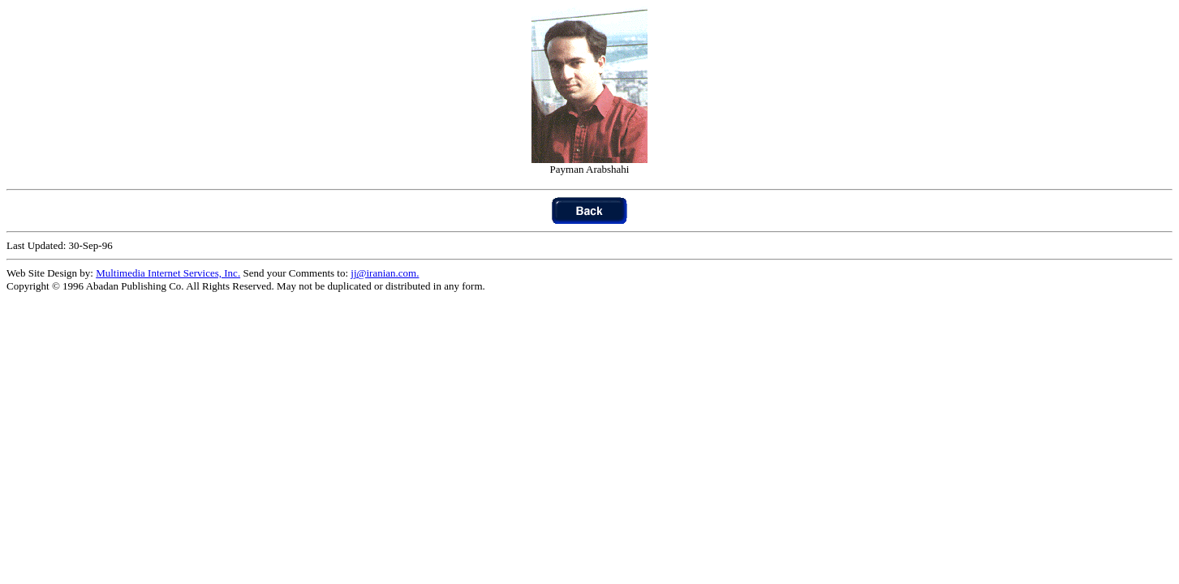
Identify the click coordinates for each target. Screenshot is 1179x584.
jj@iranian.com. (385, 273)
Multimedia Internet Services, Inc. (168, 273)
